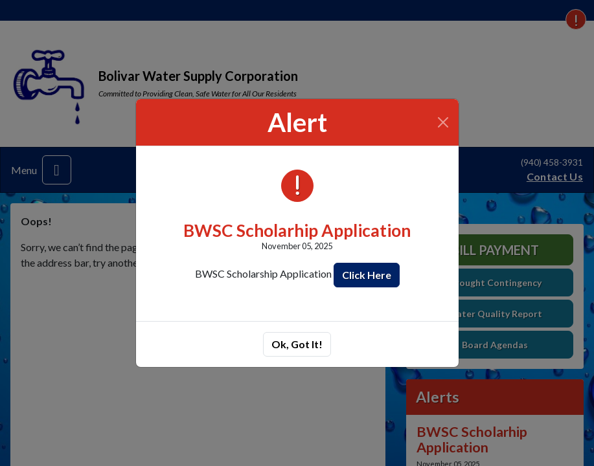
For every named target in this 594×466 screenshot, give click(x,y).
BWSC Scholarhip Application (297, 230)
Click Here (366, 275)
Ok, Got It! (297, 344)
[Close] (443, 122)
